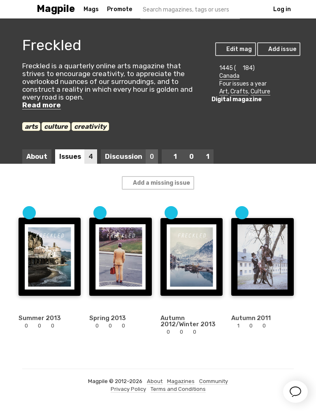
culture (56, 126)
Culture (260, 91)
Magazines (181, 381)
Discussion (131, 156)
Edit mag (235, 49)
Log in (282, 9)
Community (213, 381)
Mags (91, 9)
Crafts (239, 91)
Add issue (278, 49)
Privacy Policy (128, 389)
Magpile (56, 8)
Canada (229, 75)
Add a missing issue (157, 182)
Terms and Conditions (178, 389)
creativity (90, 126)
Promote (119, 9)
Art (223, 91)
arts (31, 126)
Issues (78, 156)
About (36, 156)
